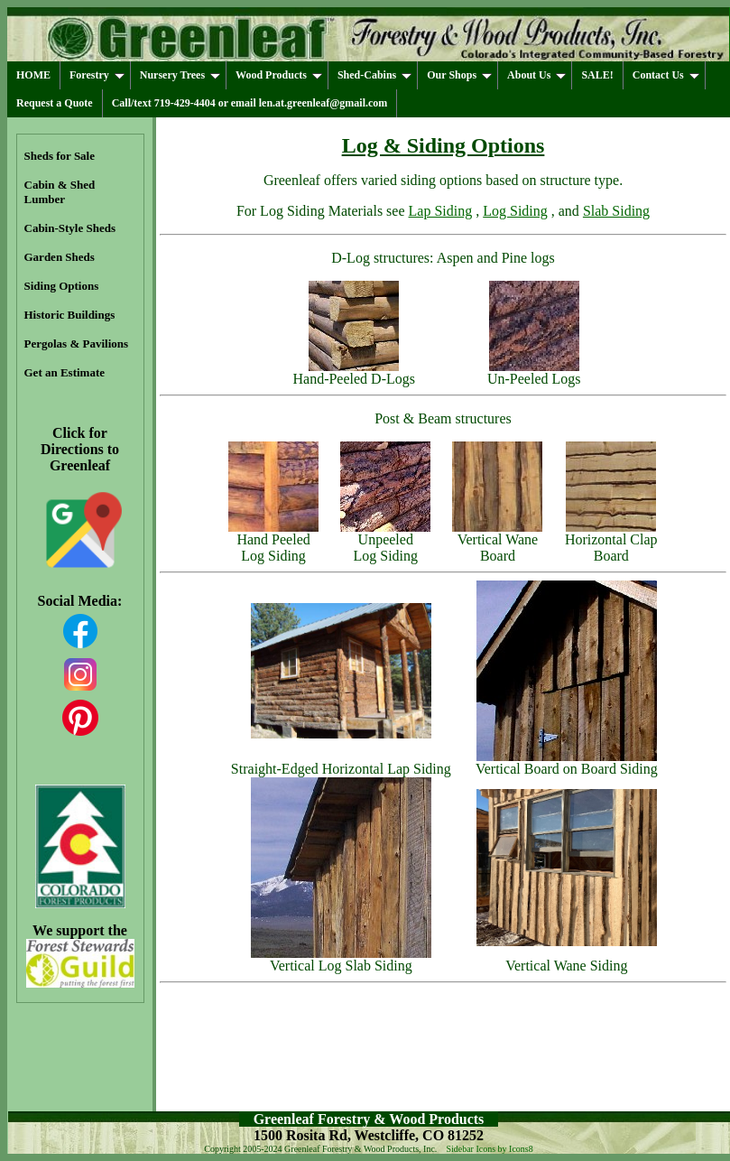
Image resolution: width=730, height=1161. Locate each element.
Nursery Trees (180, 75)
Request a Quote (54, 103)
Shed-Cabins (374, 75)
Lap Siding (441, 210)
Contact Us (666, 75)
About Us (536, 75)
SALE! (597, 75)
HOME (33, 75)
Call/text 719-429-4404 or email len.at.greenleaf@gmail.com (250, 103)
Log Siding (515, 210)
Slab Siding (616, 210)
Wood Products (279, 75)
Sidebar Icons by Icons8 (489, 1149)
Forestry (97, 75)
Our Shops (459, 75)
